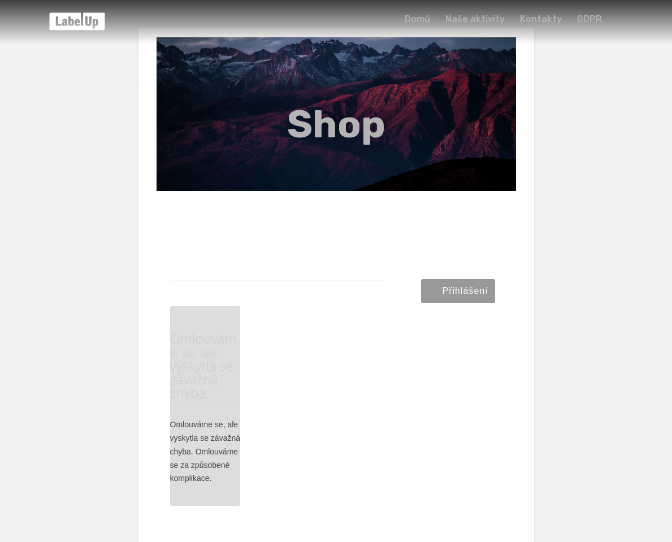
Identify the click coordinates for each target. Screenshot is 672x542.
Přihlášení (465, 291)
